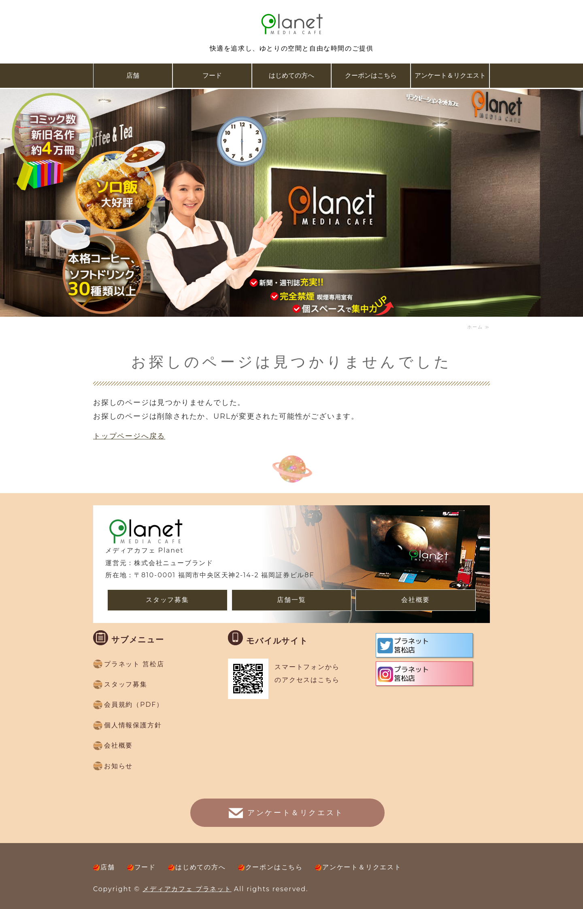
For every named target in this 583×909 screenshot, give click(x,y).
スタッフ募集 (167, 600)
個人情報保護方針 (133, 725)
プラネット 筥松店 (134, 664)
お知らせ (118, 766)
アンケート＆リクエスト (450, 75)
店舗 (132, 75)
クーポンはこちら (371, 75)
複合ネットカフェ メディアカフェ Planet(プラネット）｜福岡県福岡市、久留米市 (291, 24)
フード (212, 75)
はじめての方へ (291, 75)
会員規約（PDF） (134, 704)
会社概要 (415, 600)
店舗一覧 (291, 600)
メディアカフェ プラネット (187, 889)
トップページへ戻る (129, 436)
